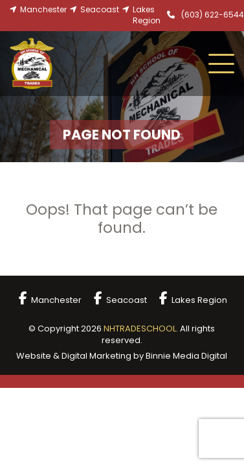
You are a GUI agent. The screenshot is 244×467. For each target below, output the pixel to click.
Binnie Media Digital (186, 356)
